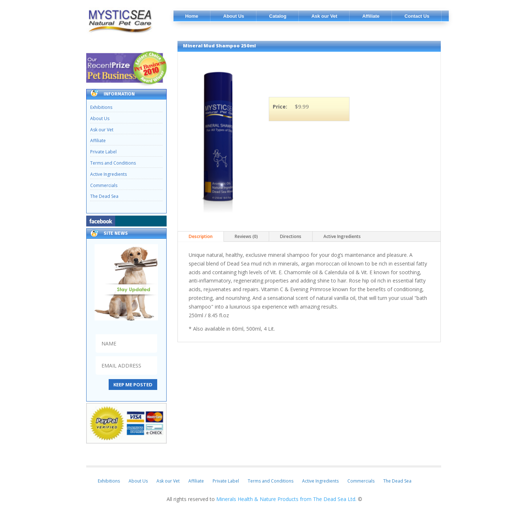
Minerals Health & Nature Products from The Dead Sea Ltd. (287, 499)
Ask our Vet (101, 130)
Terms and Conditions (113, 163)
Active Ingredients (108, 174)
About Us (99, 118)
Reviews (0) (246, 236)
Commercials (103, 185)
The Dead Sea (104, 196)
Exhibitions (101, 107)
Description (201, 236)
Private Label (103, 152)
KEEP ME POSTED (132, 384)
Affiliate (98, 140)
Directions (290, 236)
